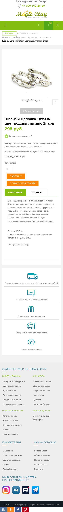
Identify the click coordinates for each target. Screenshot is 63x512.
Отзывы (36, 192)
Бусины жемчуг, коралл (13, 404)
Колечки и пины (10, 416)
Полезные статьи (42, 460)
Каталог (32, 33)
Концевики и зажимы (12, 425)
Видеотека (39, 469)
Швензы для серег (41, 386)
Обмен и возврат (42, 455)
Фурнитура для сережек (38, 37)
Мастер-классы (41, 464)
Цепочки (37, 400)
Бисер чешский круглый (14, 381)
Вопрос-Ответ (40, 451)
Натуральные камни (12, 400)
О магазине (8, 451)
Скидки (6, 464)
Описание (15, 192)
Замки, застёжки (10, 420)
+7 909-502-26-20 (33, 5)
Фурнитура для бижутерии (13, 37)
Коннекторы (38, 395)
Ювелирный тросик (42, 381)
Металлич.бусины (41, 404)
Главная (22, 33)
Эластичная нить (10, 434)
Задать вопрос (31, 111)
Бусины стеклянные (12, 386)
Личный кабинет (10, 469)
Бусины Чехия (9, 390)
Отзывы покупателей (12, 455)
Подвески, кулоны (41, 390)
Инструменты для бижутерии (41, 418)
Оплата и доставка (11, 460)
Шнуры (6, 430)
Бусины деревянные (12, 395)
